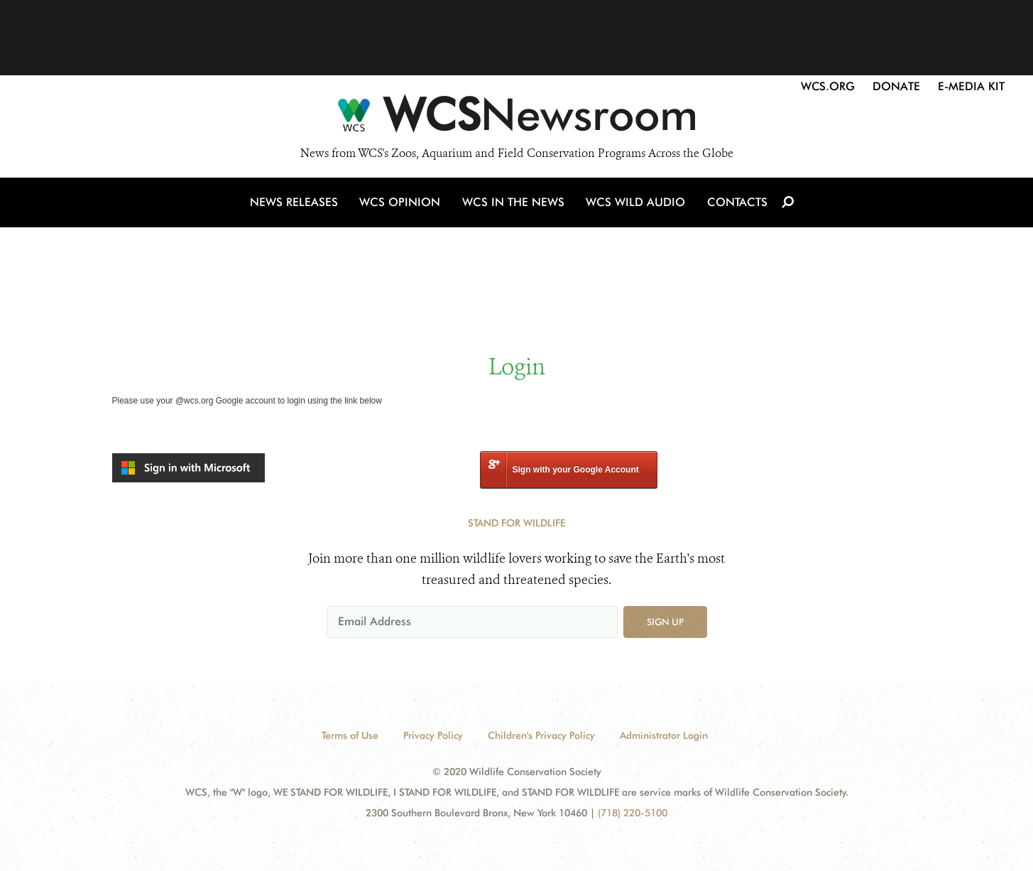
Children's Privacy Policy (541, 735)
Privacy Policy (433, 735)
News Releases (297, 205)
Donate (896, 86)
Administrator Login (664, 735)
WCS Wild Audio (635, 205)
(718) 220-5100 (632, 812)
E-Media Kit (971, 86)
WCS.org (828, 86)
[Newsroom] (516, 119)
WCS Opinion (402, 205)
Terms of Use (350, 735)
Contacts (735, 205)
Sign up (665, 621)
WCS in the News (514, 205)
